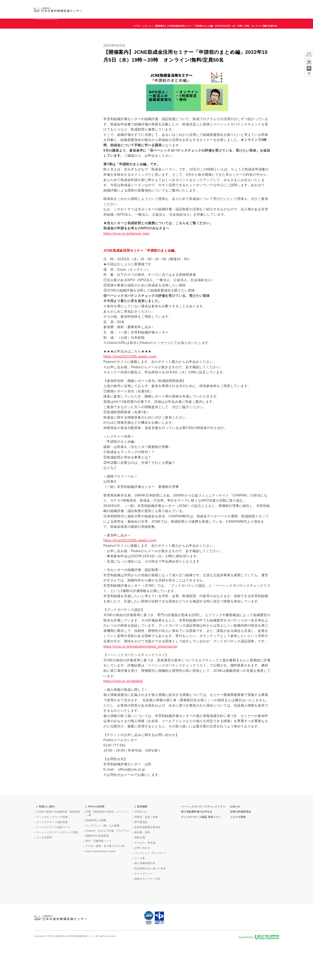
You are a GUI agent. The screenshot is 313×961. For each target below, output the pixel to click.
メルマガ (242, 12)
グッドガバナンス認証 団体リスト (201, 835)
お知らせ (237, 5)
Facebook (231, 12)
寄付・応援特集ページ (99, 859)
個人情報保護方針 (145, 881)
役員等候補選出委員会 (148, 845)
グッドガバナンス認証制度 (52, 840)
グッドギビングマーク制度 (52, 835)
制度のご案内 (177, 9)
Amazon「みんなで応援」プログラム (107, 849)
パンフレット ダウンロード (151, 871)
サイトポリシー (144, 892)
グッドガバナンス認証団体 (106, 9)
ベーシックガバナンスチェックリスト (143, 9)
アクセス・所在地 (145, 861)
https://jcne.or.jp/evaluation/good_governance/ (140, 665)
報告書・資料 (142, 851)
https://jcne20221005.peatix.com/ (129, 375)
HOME (137, 44)
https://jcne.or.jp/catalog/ (123, 699)
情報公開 (140, 856)
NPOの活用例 (207, 9)
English (275, 5)
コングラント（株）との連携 (103, 844)
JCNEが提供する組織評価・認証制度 (58, 830)
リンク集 (140, 876)
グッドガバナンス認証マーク (53, 845)
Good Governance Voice (101, 870)
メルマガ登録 (238, 835)
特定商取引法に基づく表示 (150, 887)
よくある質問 (44, 856)
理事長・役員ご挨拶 (146, 835)
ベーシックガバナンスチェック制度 (57, 851)
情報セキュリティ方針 (148, 897)
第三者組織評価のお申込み (196, 830)
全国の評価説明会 (240, 830)
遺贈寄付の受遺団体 (97, 854)
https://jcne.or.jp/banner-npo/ (126, 252)
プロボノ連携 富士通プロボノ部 (105, 864)
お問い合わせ (262, 5)
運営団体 (249, 5)
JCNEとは (141, 830)
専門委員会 (141, 840)
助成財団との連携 (96, 838)
